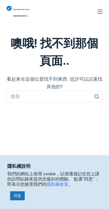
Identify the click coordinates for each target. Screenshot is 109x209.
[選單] (100, 11)
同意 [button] (17, 196)
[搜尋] (97, 96)
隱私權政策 (57, 184)
